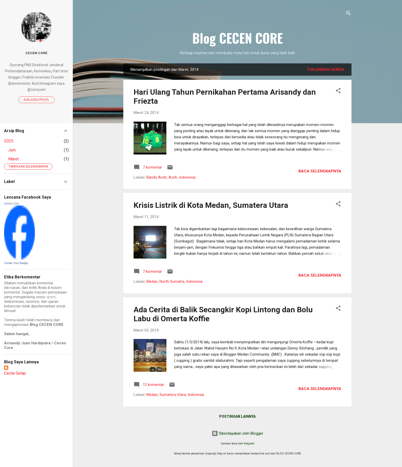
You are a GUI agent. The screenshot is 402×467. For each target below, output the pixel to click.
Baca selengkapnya (319, 171)
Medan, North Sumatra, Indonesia (174, 281)
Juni (12, 150)
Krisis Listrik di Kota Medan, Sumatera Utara (211, 205)
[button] (338, 91)
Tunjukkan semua (325, 69)
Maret (13, 159)
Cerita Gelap (15, 373)
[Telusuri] (348, 14)
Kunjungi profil (36, 100)
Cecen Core (36, 53)
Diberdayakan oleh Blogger (237, 433)
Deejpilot (249, 443)
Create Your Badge (16, 263)
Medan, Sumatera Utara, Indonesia (175, 394)
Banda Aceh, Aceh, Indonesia (170, 177)
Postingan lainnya (237, 416)
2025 (8, 141)
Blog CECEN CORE (237, 37)
